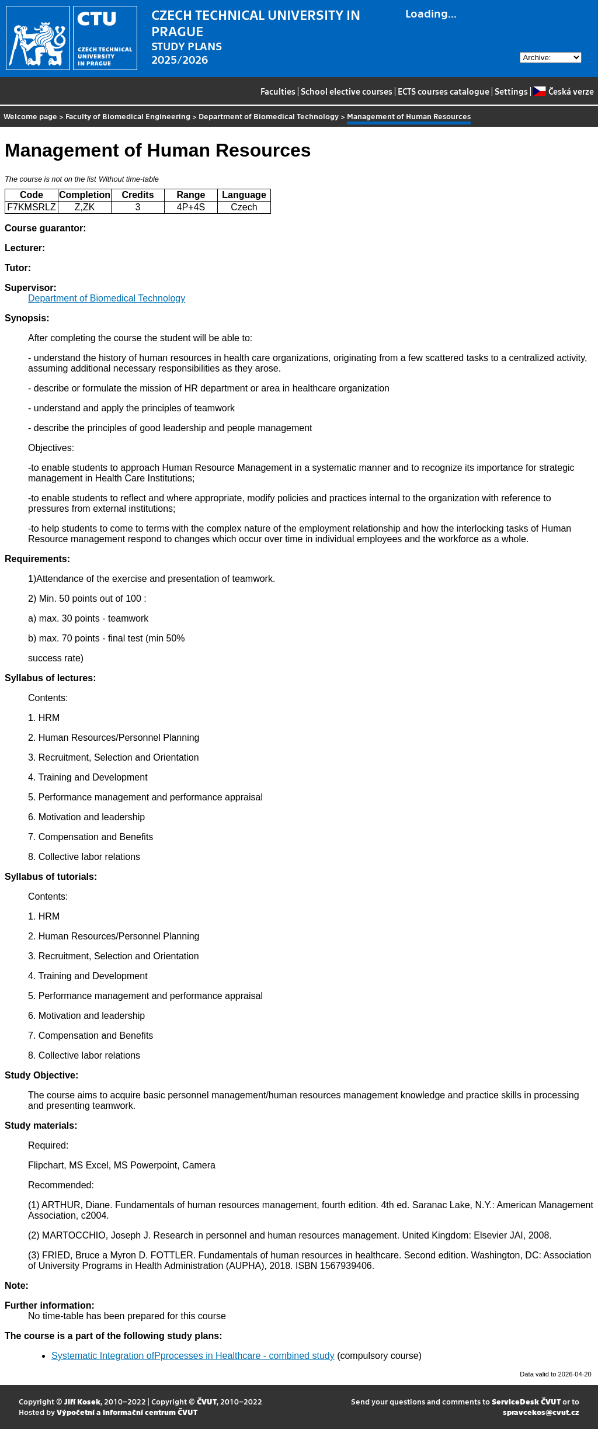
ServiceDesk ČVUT (526, 1401)
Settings (511, 91)
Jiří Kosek (82, 1401)
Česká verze (563, 91)
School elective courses (346, 91)
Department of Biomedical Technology (269, 116)
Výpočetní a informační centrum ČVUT (127, 1411)
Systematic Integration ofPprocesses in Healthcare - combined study (193, 1356)
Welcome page (30, 116)
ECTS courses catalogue (443, 91)
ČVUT (207, 1401)
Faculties (277, 91)
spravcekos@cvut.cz (541, 1411)
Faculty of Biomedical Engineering (127, 116)
